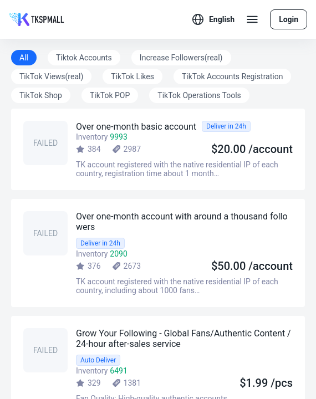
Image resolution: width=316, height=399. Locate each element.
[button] (213, 19)
